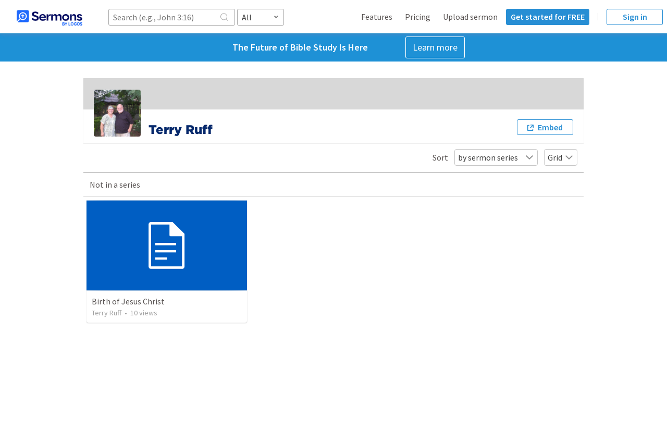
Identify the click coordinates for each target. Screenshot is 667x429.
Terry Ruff (106, 312)
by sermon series (496, 157)
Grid (561, 157)
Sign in (635, 16)
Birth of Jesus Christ (128, 301)
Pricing (417, 16)
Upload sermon (470, 16)
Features (376, 16)
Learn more (435, 47)
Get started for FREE (548, 16)
